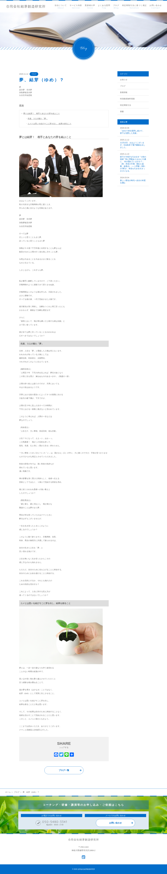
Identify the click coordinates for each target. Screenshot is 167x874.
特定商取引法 (125, 105)
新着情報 (123, 92)
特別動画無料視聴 (127, 99)
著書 (122, 111)
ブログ (34, 74)
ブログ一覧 (64, 770)
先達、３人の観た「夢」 (38, 118)
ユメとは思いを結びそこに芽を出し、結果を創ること (49, 124)
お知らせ (123, 80)
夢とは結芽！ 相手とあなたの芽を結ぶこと (41, 113)
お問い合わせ (115, 823)
